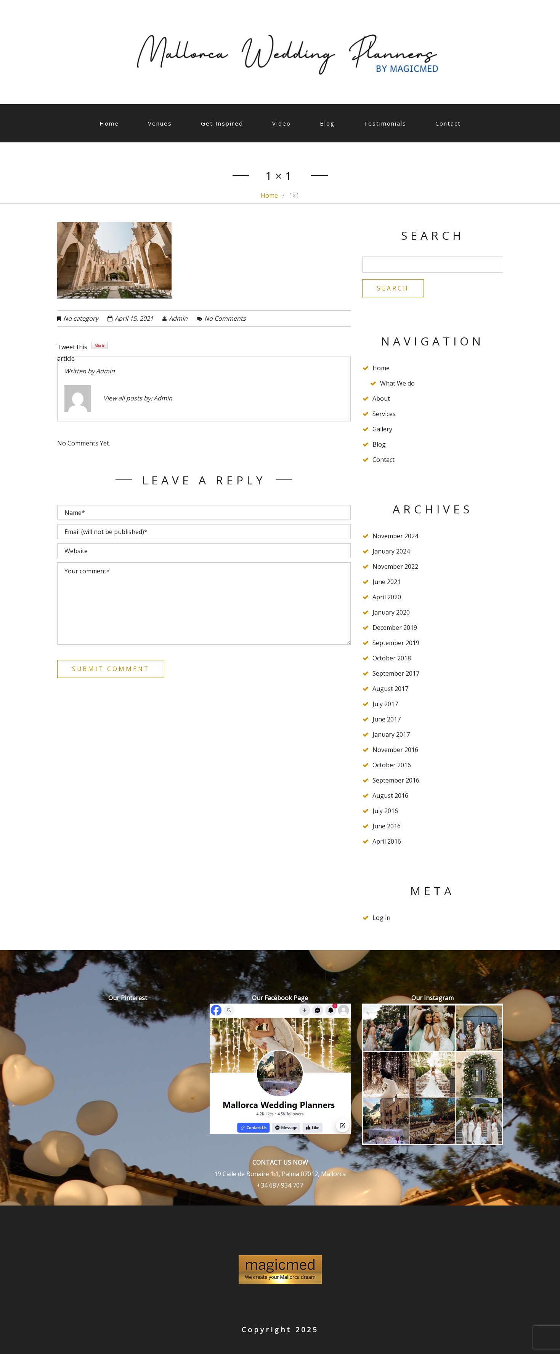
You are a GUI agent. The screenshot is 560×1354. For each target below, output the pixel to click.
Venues (160, 123)
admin (178, 318)
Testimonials (385, 123)
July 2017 (385, 704)
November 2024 (395, 537)
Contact (448, 123)
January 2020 (391, 613)
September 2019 (395, 643)
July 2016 (385, 811)
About (381, 399)
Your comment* (204, 603)
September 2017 (395, 674)
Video (281, 123)
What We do (397, 384)
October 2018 (391, 659)
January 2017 (391, 735)
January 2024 (391, 552)
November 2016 (395, 750)
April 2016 (386, 842)
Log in (381, 918)
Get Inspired (222, 123)
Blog (327, 123)
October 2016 (391, 766)
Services (384, 414)
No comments (225, 318)
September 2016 (395, 781)
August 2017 (390, 689)
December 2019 (394, 628)
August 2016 (390, 796)
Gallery (382, 430)
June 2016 (386, 827)
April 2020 (386, 598)
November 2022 (395, 567)
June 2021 (386, 582)
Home (109, 123)
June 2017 (386, 720)
